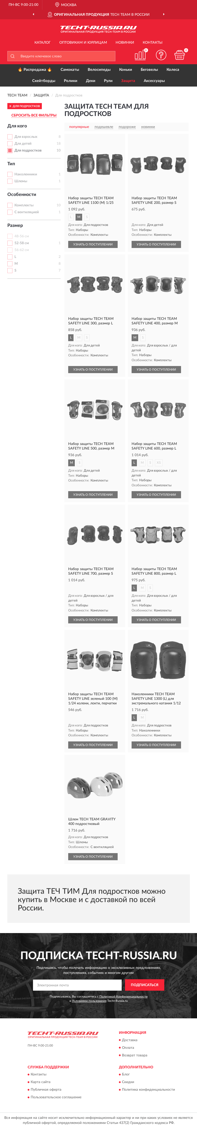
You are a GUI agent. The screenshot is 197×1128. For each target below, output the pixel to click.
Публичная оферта (46, 1089)
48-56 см (21, 236)
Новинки (125, 42)
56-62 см (21, 250)
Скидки (128, 1082)
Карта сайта (40, 1082)
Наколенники (25, 174)
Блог (126, 1074)
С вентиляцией (26, 212)
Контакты (153, 42)
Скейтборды (43, 81)
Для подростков (28, 150)
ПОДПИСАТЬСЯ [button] (144, 985)
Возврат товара (134, 1055)
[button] (161, 55)
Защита (128, 81)
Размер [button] (15, 225)
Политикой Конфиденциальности (123, 996)
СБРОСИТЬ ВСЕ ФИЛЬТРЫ (34, 115)
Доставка (129, 1040)
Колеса (173, 70)
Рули (108, 81)
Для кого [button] (17, 126)
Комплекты (23, 205)
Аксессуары (154, 81)
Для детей (22, 143)
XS (159, 463)
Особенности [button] (21, 194)
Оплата (128, 1048)
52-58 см (21, 243)
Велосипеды (99, 70)
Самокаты (70, 70)
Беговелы (149, 70)
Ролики (70, 81)
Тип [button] (11, 164)
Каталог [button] (42, 42)
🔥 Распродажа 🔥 (35, 70)
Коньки (125, 70)
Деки (90, 81)
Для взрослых (25, 137)
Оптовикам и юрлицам (83, 42)
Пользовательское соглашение (56, 1097)
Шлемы (20, 181)
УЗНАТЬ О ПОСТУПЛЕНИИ (93, 244)
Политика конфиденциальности (148, 1089)
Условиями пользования (89, 1000)
